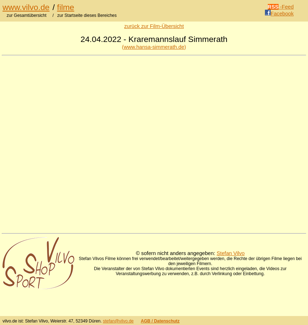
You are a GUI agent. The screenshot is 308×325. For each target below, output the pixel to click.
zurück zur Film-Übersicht (154, 26)
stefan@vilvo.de (118, 321)
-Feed (281, 7)
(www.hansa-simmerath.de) (154, 47)
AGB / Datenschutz (160, 321)
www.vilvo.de (26, 7)
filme (65, 7)
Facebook (279, 14)
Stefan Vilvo (231, 253)
